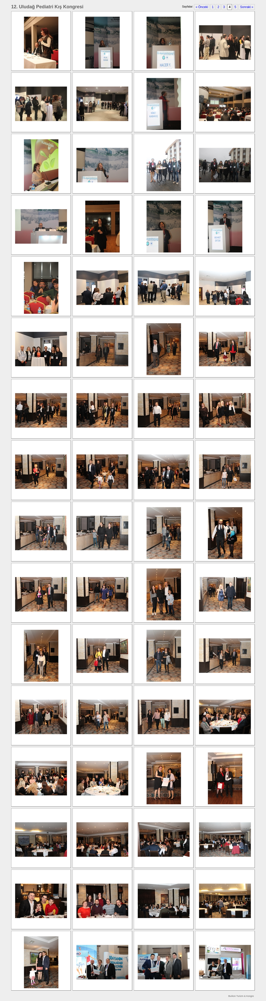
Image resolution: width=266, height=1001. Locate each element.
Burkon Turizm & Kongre (241, 996)
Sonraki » (246, 7)
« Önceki (202, 7)
